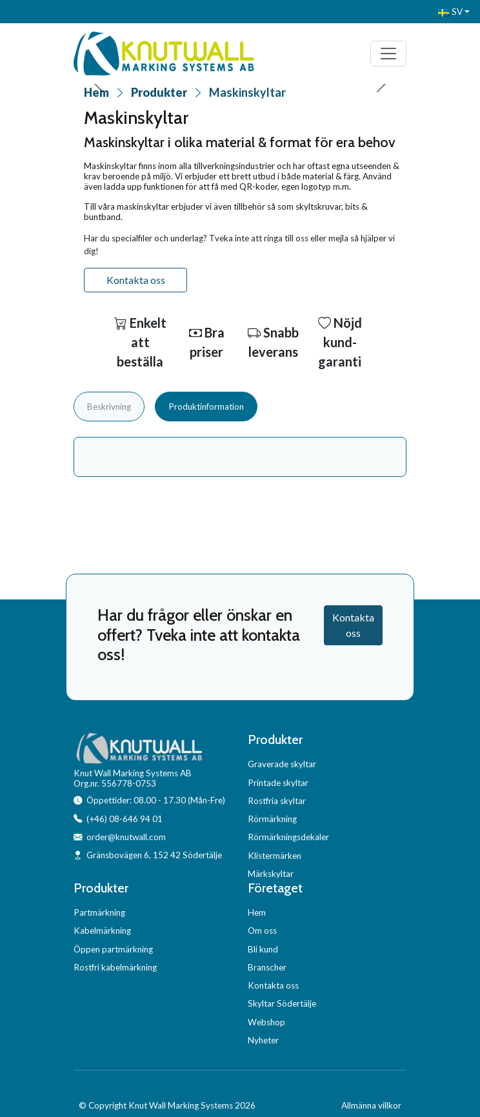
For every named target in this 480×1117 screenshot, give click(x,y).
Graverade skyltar (282, 764)
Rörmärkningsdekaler (288, 837)
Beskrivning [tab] (109, 406)
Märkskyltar (271, 874)
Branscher (267, 967)
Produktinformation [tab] (206, 406)
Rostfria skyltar (277, 801)
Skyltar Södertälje (282, 1003)
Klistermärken (274, 855)
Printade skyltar (278, 783)
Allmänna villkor (371, 1105)
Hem (257, 912)
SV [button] (450, 11)
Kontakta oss (135, 280)
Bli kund (263, 949)
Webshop (266, 1022)
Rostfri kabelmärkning (115, 967)
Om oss (262, 930)
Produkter (159, 92)
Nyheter (263, 1040)
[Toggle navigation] (388, 53)
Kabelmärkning (102, 930)
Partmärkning (99, 912)
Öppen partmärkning (113, 949)
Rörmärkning (272, 819)
